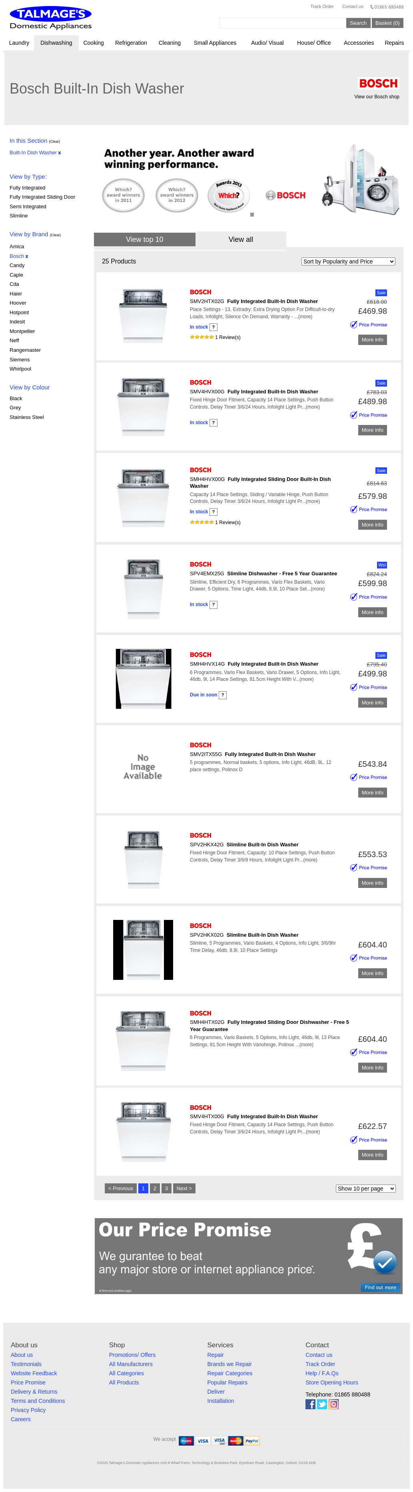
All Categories (126, 1373)
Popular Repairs (227, 1382)
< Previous (120, 1188)
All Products (124, 1382)
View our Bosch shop (376, 97)
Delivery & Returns (34, 1391)
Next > (184, 1188)
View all (241, 239)
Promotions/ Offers (132, 1355)
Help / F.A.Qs (321, 1373)
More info (372, 340)
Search (358, 23)
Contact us (352, 6)
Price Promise (28, 1382)
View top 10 (145, 239)
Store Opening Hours (331, 1382)
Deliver (216, 1391)
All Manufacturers (131, 1364)
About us (22, 1355)
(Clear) (54, 142)
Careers (21, 1419)
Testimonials (26, 1364)
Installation (220, 1401)
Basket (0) (387, 23)
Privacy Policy (28, 1410)
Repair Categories (230, 1373)
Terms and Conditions (38, 1401)
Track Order (321, 6)
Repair (215, 1355)
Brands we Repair (229, 1364)
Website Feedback (34, 1373)
